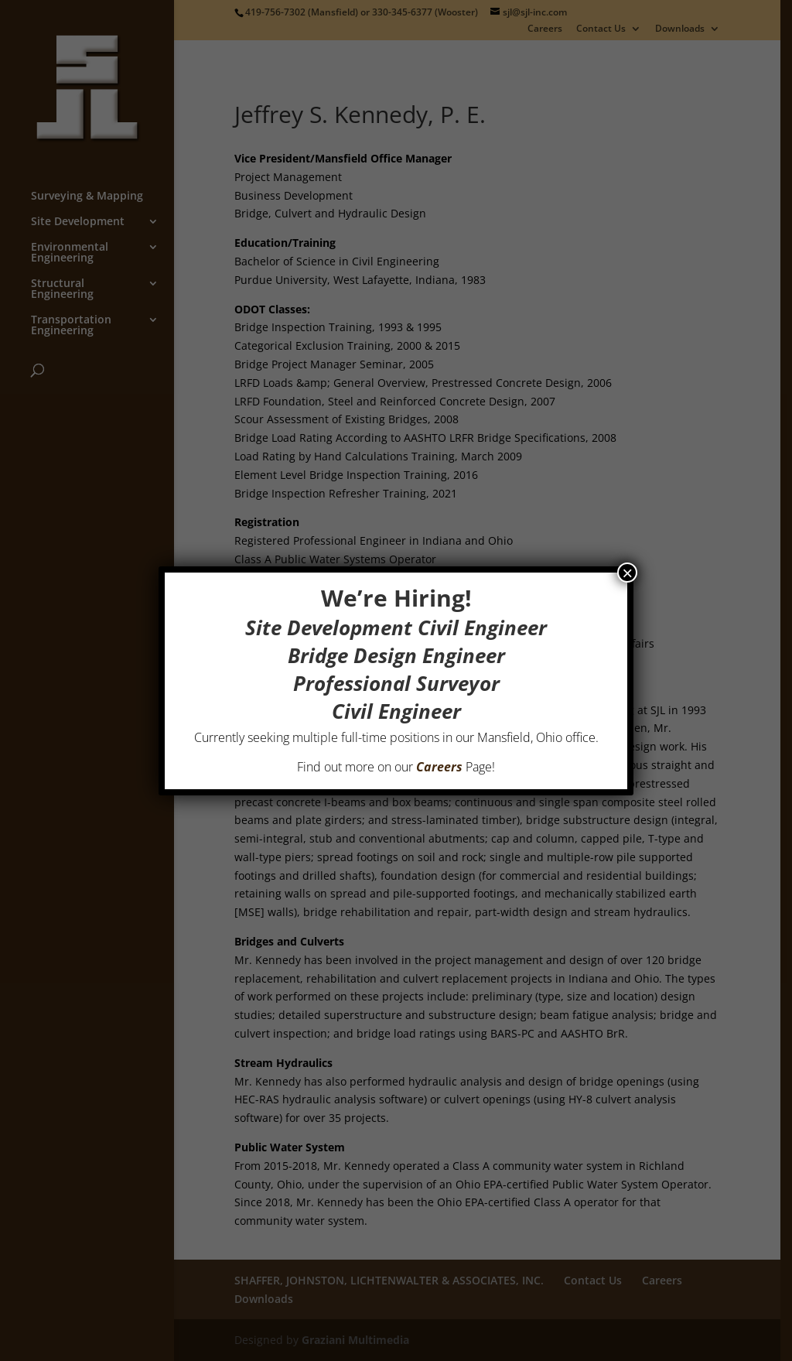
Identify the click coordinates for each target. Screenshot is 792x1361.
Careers (439, 766)
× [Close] (627, 573)
